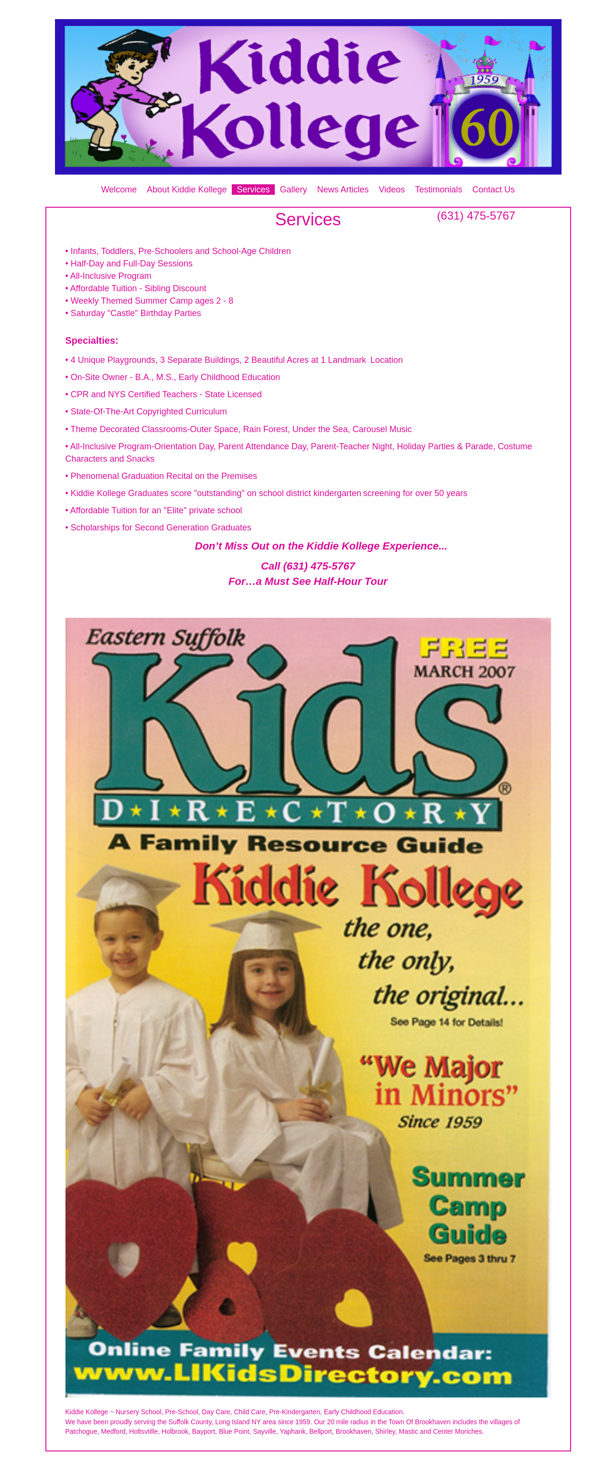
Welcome (119, 189)
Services (253, 189)
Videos (392, 189)
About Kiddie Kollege (187, 189)
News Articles (343, 189)
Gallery (293, 189)
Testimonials (438, 189)
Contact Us (493, 189)
